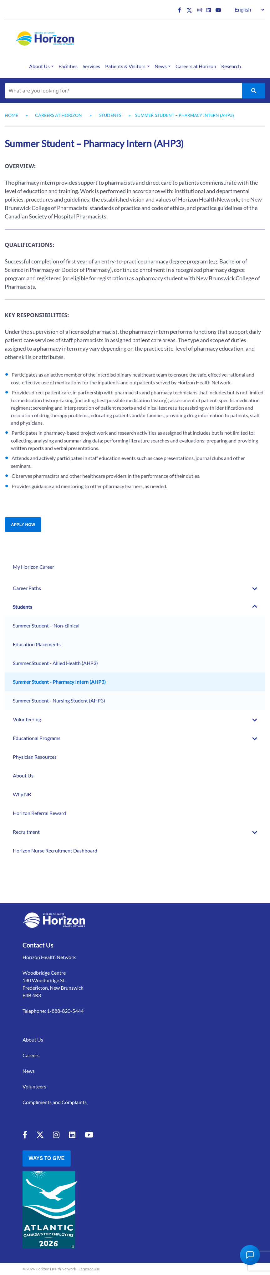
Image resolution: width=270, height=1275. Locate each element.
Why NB (22, 794)
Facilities (68, 66)
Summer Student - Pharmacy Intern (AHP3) (59, 682)
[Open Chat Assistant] (250, 1255)
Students (110, 115)
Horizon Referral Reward (39, 813)
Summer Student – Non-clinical (46, 625)
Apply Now (23, 524)
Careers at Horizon (196, 66)
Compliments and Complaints (55, 1102)
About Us (39, 66)
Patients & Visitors (125, 66)
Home (11, 115)
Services (91, 66)
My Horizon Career (33, 567)
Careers (31, 1055)
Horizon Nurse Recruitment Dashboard (55, 850)
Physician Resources (35, 757)
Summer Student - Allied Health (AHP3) (55, 663)
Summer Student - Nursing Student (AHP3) (59, 700)
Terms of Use (89, 1269)
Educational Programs (36, 738)
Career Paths (27, 588)
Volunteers (34, 1086)
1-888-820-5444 (65, 1011)
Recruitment (26, 832)
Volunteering (27, 719)
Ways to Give (47, 1158)
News (161, 66)
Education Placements (37, 644)
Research (231, 66)
